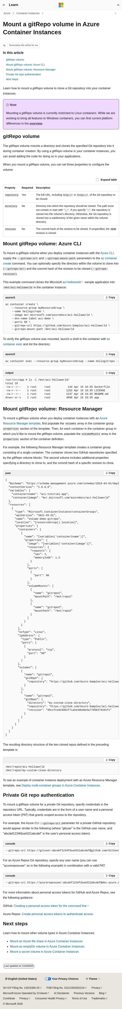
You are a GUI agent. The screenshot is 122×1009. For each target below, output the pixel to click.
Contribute (9, 998)
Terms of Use (79, 998)
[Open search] (118, 5)
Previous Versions (84, 993)
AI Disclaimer (61, 993)
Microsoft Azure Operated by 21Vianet (25, 993)
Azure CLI (107, 253)
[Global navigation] (3, 5)
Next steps (12, 79)
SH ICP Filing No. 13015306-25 (21, 987)
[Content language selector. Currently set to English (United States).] (21, 979)
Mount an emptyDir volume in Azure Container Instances (47, 946)
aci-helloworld (72, 282)
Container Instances (28, 13)
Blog (101, 993)
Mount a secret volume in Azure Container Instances (44, 951)
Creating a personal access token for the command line (50, 905)
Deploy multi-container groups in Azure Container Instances (61, 785)
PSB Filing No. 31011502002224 (65, 987)
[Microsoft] (61, 5)
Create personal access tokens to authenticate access (57, 914)
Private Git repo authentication (23, 74)
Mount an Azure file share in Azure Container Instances (46, 941)
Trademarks (98, 998)
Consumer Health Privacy (50, 998)
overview (36, 123)
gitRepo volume (15, 59)
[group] (61, 361)
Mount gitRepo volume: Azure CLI (25, 64)
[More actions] (116, 13)
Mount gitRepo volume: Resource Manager (31, 69)
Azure (7, 13)
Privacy (96, 987)
